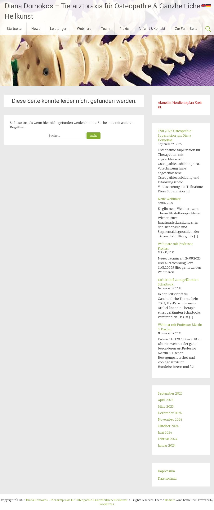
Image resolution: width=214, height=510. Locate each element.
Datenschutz (167, 478)
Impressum (166, 471)
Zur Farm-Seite (186, 29)
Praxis (124, 29)
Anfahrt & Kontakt (152, 29)
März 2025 (166, 406)
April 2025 (165, 400)
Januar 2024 (167, 445)
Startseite (14, 29)
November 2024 (170, 419)
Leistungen (58, 29)
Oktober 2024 (168, 426)
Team (105, 29)
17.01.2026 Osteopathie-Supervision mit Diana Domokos (175, 135)
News (35, 29)
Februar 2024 (167, 439)
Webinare (84, 29)
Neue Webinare (169, 199)
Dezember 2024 (170, 413)
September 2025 (170, 393)
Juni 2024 (165, 432)
